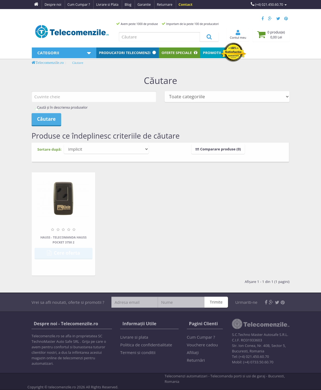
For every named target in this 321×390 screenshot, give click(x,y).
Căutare (77, 63)
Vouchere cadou (202, 344)
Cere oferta (63, 253)
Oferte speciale (180, 52)
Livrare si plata (134, 337)
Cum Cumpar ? (201, 337)
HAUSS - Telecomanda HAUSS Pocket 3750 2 (63, 239)
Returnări (196, 360)
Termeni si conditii (137, 352)
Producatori (127, 52)
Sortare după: (49, 149)
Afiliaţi (193, 352)
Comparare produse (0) (218, 149)
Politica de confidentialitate (146, 344)
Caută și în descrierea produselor (62, 107)
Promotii (215, 52)
